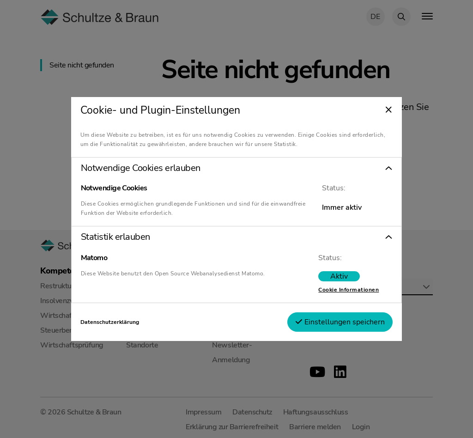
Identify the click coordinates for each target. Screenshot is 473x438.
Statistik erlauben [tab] (115, 237)
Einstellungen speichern (340, 322)
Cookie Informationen (348, 289)
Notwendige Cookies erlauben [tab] (140, 168)
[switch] (339, 276)
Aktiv (339, 276)
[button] (237, 168)
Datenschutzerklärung (109, 322)
